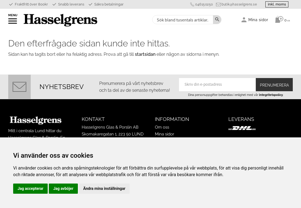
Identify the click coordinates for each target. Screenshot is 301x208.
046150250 (204, 4)
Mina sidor (164, 134)
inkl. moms (277, 4)
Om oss (162, 127)
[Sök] (217, 19)
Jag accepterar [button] (30, 188)
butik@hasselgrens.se (239, 4)
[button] (13, 23)
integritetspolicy (271, 95)
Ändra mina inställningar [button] (104, 188)
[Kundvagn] (281, 19)
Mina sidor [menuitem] (258, 19)
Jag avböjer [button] (63, 188)
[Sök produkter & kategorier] (182, 19)
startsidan (145, 54)
